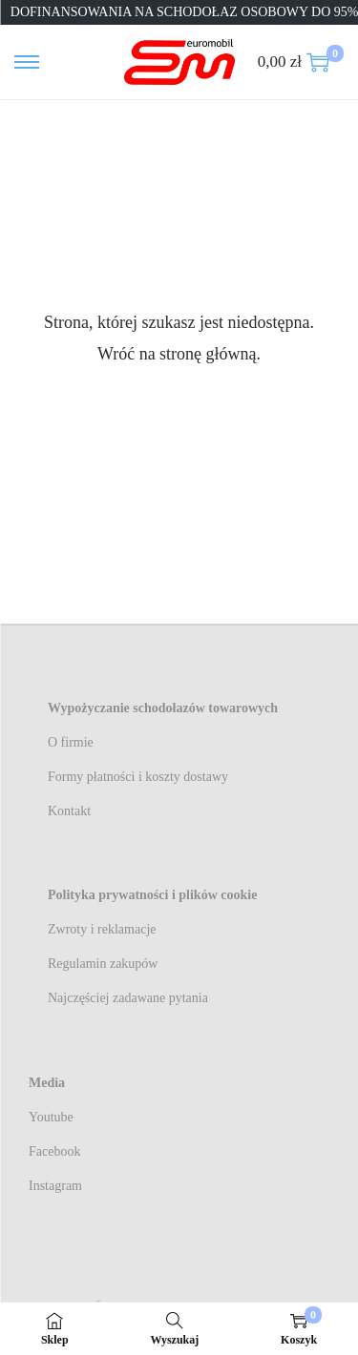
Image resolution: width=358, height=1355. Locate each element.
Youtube (51, 1117)
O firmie (71, 742)
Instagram (55, 1186)
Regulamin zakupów (103, 963)
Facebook (54, 1151)
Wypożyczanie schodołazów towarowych (163, 708)
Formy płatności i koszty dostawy (138, 777)
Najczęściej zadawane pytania (128, 998)
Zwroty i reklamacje (102, 929)
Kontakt (69, 811)
